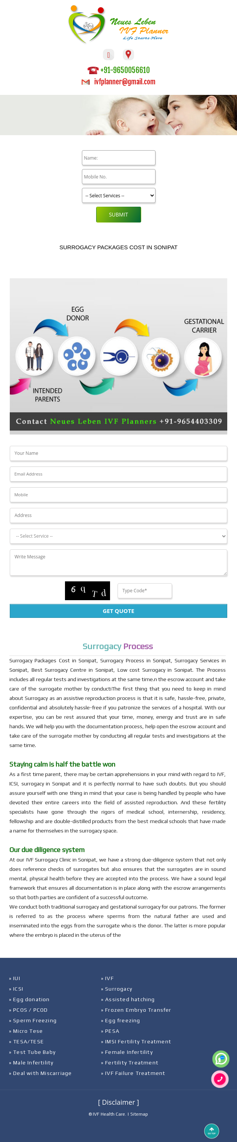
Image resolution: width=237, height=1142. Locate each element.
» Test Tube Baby (32, 1052)
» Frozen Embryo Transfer (136, 1010)
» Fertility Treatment (130, 1063)
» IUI (14, 978)
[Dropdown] (118, 536)
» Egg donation (29, 999)
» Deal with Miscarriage (40, 1073)
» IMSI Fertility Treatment (136, 1041)
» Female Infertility (127, 1052)
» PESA (110, 1031)
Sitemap (139, 1114)
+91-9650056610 (119, 70)
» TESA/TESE (26, 1041)
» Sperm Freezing (33, 1020)
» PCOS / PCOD (28, 1010)
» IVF (107, 978)
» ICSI (16, 989)
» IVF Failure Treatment (133, 1073)
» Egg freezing (120, 1020)
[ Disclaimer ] (118, 1102)
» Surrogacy (116, 989)
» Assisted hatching (128, 999)
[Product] (118, 195)
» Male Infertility (31, 1063)
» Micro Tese (26, 1031)
